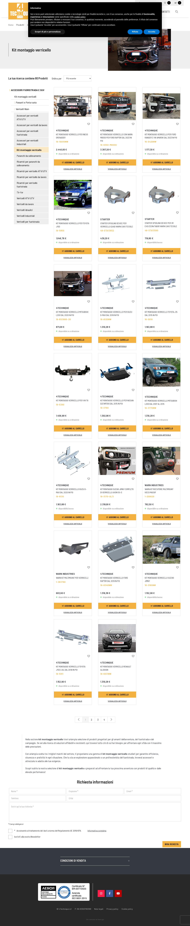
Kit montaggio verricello (29, 149)
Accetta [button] (151, 32)
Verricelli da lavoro (25, 204)
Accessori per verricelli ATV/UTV (27, 117)
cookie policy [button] (79, 17)
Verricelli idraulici (25, 209)
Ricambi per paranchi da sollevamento (28, 163)
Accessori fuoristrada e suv (26, 90)
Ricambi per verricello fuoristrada (27, 184)
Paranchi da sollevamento (29, 155)
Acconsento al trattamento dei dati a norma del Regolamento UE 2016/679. (60, 831)
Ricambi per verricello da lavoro (31, 177)
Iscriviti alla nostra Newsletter (27, 836)
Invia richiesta (172, 844)
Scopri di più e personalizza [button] (47, 32)
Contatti (165, 11)
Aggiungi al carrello (73, 162)
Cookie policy (127, 909)
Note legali (98, 909)
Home (11, 24)
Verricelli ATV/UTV (25, 198)
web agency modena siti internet (95, 919)
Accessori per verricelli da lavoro (32, 125)
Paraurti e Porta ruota (25, 102)
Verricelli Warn (21, 109)
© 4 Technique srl (64, 909)
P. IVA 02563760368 (83, 909)
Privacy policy (112, 909)
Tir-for (20, 192)
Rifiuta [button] (135, 32)
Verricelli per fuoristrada (28, 221)
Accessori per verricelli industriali (27, 142)
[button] (89, 107)
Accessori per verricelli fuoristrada (27, 132)
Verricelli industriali (26, 215)
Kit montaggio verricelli (25, 96)
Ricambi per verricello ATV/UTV (32, 171)
